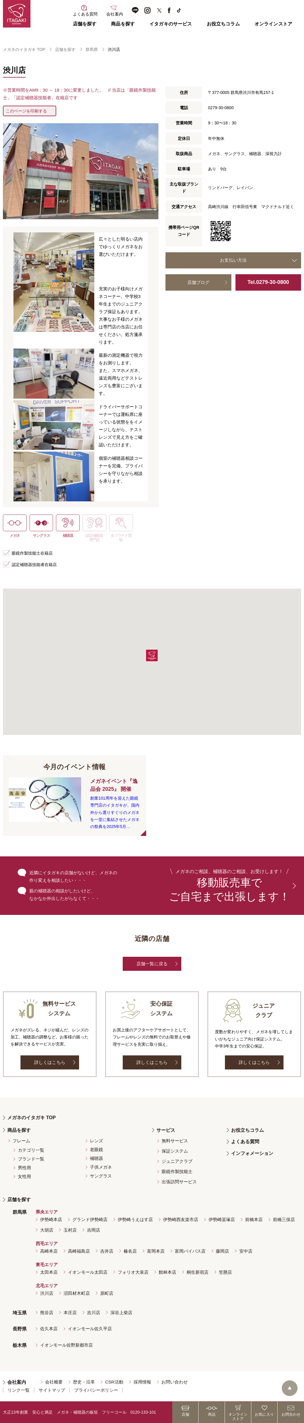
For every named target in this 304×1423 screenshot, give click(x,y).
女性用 (24, 1176)
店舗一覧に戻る (152, 963)
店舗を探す (85, 23)
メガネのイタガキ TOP (24, 49)
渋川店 (46, 1293)
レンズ (96, 1140)
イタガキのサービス (170, 23)
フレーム (21, 1140)
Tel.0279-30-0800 (268, 282)
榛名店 (130, 1251)
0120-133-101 (143, 1412)
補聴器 (96, 1158)
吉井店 (106, 1251)
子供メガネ (101, 1167)
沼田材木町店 (77, 1293)
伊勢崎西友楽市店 (180, 1219)
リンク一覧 (19, 1390)
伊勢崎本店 (51, 1219)
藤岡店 (222, 1251)
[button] (152, 655)
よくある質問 (245, 1141)
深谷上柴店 (121, 1312)
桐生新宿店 (198, 1272)
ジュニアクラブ (177, 1161)
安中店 (245, 1251)
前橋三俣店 (284, 1219)
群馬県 (92, 49)
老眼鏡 (96, 1149)
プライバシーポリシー (96, 1390)
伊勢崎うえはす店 (135, 1219)
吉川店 (93, 1312)
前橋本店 (254, 1219)
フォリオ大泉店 (133, 1272)
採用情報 (142, 1381)
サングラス (101, 1175)
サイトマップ (52, 1390)
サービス (165, 1130)
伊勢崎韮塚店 (222, 1219)
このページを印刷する (26, 111)
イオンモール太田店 (87, 1272)
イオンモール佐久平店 (90, 1328)
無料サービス (175, 1140)
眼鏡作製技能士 (177, 1171)
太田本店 (49, 1272)
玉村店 (70, 1229)
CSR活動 (114, 1381)
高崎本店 (49, 1251)
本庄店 (70, 1312)
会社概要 (54, 1381)
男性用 (24, 1167)
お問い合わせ (174, 1381)
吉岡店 (93, 1229)
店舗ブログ (198, 282)
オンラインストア (273, 23)
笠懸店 (225, 1272)
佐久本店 (49, 1328)
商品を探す (123, 23)
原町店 (106, 1293)
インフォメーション (252, 1153)
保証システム (175, 1150)
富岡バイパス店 (190, 1251)
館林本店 (167, 1272)
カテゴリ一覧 (31, 1150)
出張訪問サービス (179, 1181)
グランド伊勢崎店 (89, 1219)
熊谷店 (46, 1312)
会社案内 (16, 1382)
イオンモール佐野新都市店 (66, 1345)
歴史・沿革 (84, 1381)
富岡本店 (156, 1251)
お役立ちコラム (223, 23)
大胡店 (46, 1229)
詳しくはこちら (49, 1062)
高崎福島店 (79, 1251)
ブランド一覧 (31, 1158)
